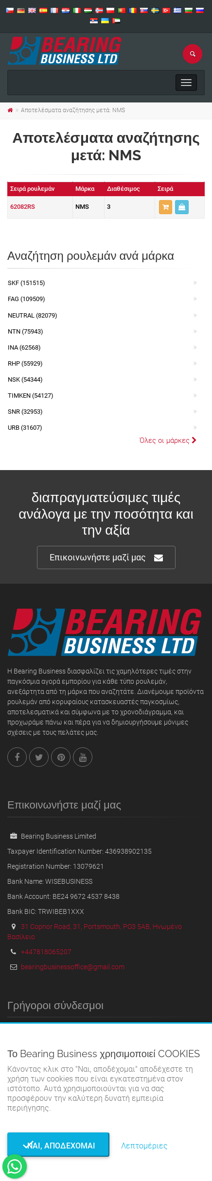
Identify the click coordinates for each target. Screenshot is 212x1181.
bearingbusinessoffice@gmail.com (72, 967)
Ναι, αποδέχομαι (58, 1145)
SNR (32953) (25, 411)
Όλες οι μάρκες (168, 440)
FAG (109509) (26, 299)
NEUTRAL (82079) (32, 315)
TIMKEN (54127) (30, 395)
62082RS (22, 206)
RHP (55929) (25, 363)
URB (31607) (25, 427)
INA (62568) (24, 347)
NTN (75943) (25, 331)
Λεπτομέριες (144, 1145)
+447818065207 (46, 952)
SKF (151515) (26, 283)
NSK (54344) (25, 379)
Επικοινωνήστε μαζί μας (106, 557)
